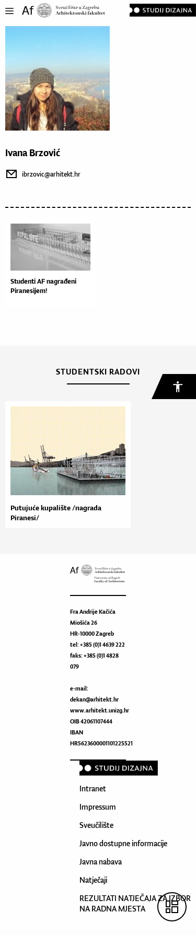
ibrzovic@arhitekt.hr (51, 174)
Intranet (92, 788)
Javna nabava (100, 862)
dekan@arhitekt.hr (94, 699)
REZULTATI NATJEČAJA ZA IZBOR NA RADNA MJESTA (135, 903)
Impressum (97, 807)
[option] (65, 464)
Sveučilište (96, 825)
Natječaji (93, 880)
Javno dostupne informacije (123, 843)
